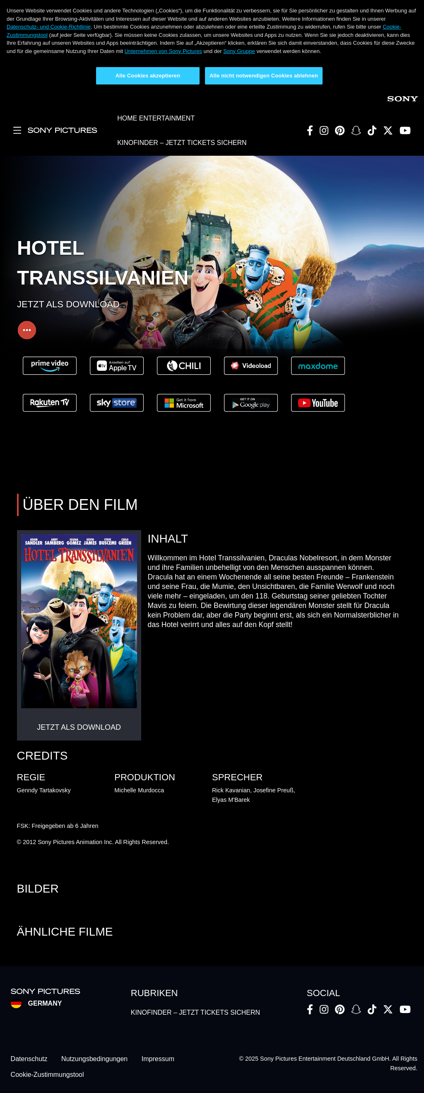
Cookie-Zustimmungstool (47, 1074)
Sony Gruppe (239, 51)
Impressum (158, 1058)
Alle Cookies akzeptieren (148, 75)
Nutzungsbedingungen (94, 1058)
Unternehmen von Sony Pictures (163, 51)
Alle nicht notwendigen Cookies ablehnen (264, 75)
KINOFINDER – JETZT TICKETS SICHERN (181, 142)
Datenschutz (29, 1058)
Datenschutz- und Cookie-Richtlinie (49, 27)
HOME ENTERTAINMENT (156, 118)
